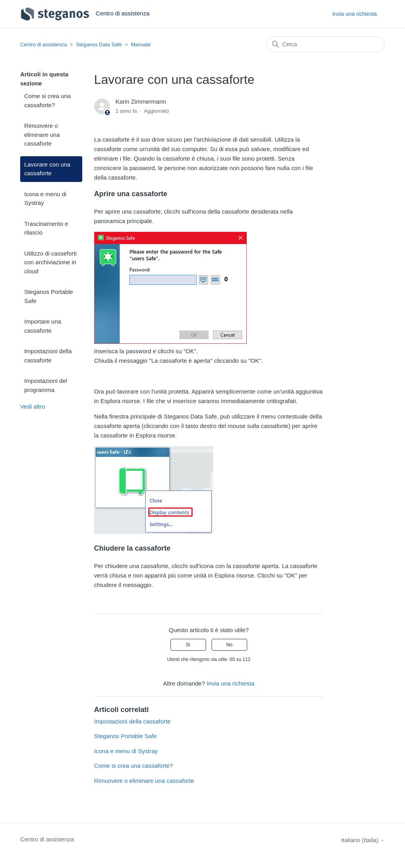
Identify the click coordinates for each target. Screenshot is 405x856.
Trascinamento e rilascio (46, 228)
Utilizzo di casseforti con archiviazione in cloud (50, 262)
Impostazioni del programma (45, 385)
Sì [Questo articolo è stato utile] (188, 645)
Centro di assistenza (43, 44)
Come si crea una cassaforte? (47, 100)
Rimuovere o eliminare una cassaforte (42, 134)
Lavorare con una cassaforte (47, 169)
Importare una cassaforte (42, 326)
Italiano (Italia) (362, 840)
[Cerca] (325, 44)
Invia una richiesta (354, 14)
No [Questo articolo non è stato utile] (229, 645)
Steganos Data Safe (99, 44)
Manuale (141, 44)
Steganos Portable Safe (48, 296)
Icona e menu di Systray (45, 198)
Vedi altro (32, 406)
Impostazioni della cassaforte (48, 356)
